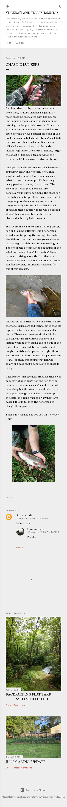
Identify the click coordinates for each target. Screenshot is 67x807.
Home (10, 43)
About (20, 43)
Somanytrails (24, 515)
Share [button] (9, 497)
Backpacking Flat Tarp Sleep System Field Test (28, 696)
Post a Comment (23, 767)
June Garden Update (25, 761)
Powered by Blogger (33, 790)
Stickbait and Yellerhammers (32, 13)
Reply (19, 547)
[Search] (59, 5)
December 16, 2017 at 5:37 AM (33, 518)
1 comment (20, 705)
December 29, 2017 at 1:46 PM (43, 532)
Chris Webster (35, 529)
